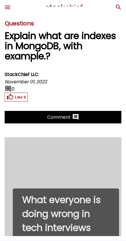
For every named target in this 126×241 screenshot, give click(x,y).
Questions (19, 23)
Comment (63, 117)
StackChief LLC (21, 74)
